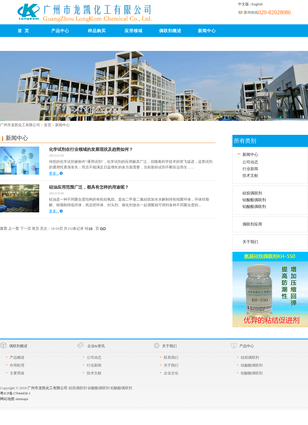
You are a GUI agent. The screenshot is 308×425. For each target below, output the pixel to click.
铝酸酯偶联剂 (254, 207)
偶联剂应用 (252, 224)
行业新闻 (250, 169)
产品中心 (60, 31)
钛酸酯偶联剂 (254, 200)
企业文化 (171, 373)
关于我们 (250, 242)
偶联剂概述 (170, 31)
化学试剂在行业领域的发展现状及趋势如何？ (91, 149)
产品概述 (17, 357)
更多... (54, 173)
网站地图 (7, 399)
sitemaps (21, 399)
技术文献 (250, 175)
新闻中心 (207, 31)
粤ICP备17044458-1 (15, 393)
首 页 (23, 31)
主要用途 (17, 373)
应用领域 (134, 31)
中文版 (243, 4)
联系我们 (23, 45)
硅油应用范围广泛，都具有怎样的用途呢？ (89, 187)
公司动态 (250, 162)
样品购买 (97, 31)
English (257, 4)
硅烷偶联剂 (252, 193)
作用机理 (17, 365)
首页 (47, 125)
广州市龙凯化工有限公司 (20, 125)
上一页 (13, 228)
